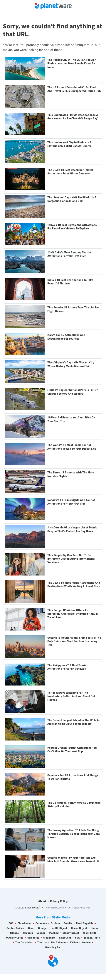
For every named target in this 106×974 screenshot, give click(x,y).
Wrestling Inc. (53, 947)
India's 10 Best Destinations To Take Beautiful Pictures (70, 281)
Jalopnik (28, 933)
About (42, 901)
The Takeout (58, 942)
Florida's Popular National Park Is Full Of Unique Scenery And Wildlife (72, 391)
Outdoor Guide (14, 938)
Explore (55, 923)
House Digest (79, 928)
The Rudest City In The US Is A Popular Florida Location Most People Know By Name (71, 63)
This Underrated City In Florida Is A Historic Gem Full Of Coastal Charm (69, 144)
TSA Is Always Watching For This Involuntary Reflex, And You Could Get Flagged (71, 696)
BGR (11, 923)
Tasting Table (92, 938)
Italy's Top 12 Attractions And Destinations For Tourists (66, 336)
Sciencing (33, 938)
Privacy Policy (59, 901)
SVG (77, 938)
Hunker (95, 928)
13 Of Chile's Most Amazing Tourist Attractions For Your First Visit (69, 254)
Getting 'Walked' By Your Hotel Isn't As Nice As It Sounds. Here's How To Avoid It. (73, 859)
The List (42, 942)
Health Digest (59, 928)
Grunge (42, 928)
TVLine (74, 942)
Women (86, 942)
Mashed (54, 933)
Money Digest (71, 933)
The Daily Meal (24, 942)
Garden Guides (15, 928)
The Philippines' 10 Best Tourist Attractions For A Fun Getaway (67, 667)
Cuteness (41, 923)
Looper (41, 933)
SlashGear (65, 938)
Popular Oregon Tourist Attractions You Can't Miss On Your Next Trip (72, 749)
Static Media (32, 907)
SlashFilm (49, 938)
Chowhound (25, 923)
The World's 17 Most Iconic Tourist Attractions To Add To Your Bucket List (71, 446)
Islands (14, 933)
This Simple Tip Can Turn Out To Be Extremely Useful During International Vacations (71, 559)
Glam (31, 928)
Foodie (68, 923)
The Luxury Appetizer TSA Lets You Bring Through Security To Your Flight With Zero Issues (73, 834)
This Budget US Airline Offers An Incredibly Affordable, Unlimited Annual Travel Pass (72, 614)
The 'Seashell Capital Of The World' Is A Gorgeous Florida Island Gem (72, 199)
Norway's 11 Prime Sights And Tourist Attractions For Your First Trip (71, 501)
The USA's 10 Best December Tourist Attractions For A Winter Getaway (70, 171)
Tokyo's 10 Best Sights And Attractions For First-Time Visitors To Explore (72, 226)
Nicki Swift (89, 933)
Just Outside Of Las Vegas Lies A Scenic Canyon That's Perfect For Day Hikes (72, 529)
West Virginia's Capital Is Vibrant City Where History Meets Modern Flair (70, 364)
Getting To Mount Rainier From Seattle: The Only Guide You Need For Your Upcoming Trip (74, 641)
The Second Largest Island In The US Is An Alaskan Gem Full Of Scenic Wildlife (73, 722)
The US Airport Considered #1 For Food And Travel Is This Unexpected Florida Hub (74, 89)
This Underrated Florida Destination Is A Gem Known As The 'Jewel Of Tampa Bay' (72, 116)
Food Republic (84, 923)
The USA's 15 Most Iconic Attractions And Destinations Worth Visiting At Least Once (73, 584)
